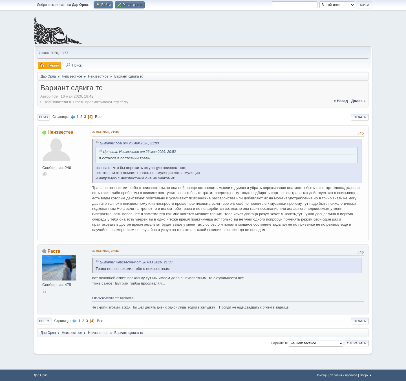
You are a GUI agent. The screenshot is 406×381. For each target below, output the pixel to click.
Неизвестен (60, 132)
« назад (341, 101)
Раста (53, 251)
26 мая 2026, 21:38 (105, 132)
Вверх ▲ (366, 375)
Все (98, 116)
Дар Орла (41, 375)
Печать (360, 117)
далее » (358, 101)
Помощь (322, 375)
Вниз (43, 117)
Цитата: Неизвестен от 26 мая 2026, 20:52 (139, 152)
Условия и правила (343, 375)
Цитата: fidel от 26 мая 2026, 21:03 (129, 143)
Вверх (44, 321)
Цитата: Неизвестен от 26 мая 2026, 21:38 (136, 262)
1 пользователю (103, 297)
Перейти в (279, 343)
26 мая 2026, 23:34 (105, 251)
